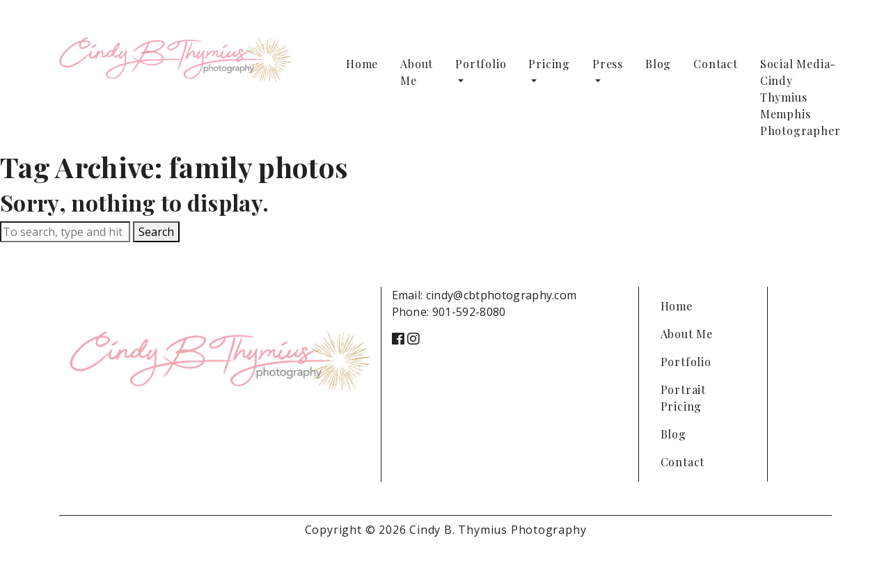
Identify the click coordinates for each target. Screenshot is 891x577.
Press (607, 63)
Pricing (549, 63)
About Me (416, 72)
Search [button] (156, 231)
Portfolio (480, 63)
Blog (658, 63)
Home (362, 63)
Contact (715, 63)
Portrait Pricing (683, 397)
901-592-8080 (469, 311)
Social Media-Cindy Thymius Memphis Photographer (800, 97)
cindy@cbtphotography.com (501, 295)
